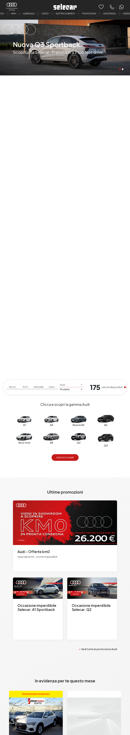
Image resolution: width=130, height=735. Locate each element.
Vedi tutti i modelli (65, 457)
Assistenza (109, 13)
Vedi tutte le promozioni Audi (98, 649)
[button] (120, 69)
